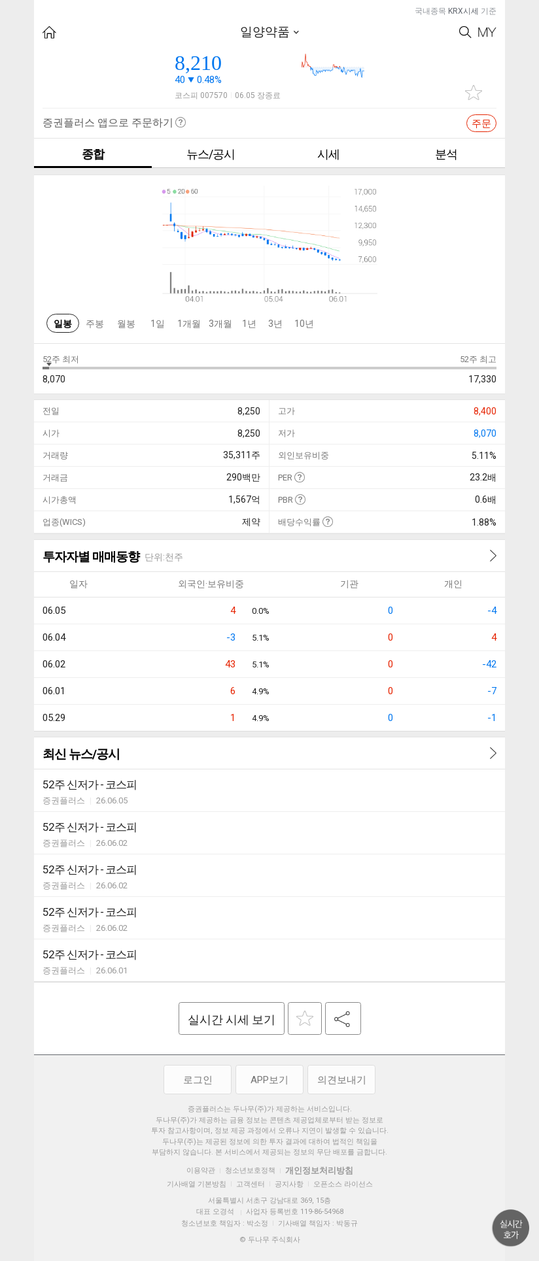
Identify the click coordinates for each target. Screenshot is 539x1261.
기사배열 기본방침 (196, 1184)
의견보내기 (341, 1080)
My (487, 32)
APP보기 (269, 1080)
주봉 (95, 323)
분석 (446, 154)
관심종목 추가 (473, 92)
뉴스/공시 (210, 154)
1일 (157, 323)
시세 (328, 154)
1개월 (189, 323)
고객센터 (250, 1184)
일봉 (63, 323)
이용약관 (200, 1170)
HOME (49, 32)
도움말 (299, 476)
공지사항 (289, 1184)
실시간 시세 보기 (231, 1019)
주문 (481, 123)
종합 (93, 154)
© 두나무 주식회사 (269, 1240)
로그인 (198, 1080)
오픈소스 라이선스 (343, 1184)
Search (465, 32)
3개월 (220, 323)
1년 (249, 323)
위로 (510, 1228)
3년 (275, 323)
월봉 (126, 323)
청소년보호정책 (250, 1170)
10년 (304, 323)
